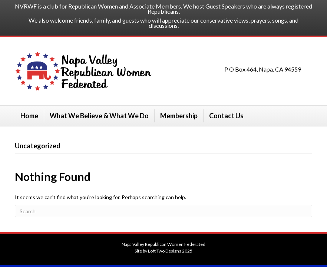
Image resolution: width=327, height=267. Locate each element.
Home (29, 116)
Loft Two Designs (164, 251)
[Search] (163, 211)
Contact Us (226, 116)
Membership (179, 116)
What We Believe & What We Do (99, 116)
